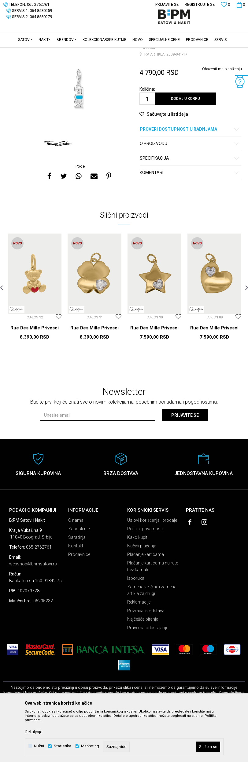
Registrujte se (200, 4)
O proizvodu (190, 191)
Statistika (62, 746)
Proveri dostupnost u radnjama (190, 177)
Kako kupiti (137, 584)
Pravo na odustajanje (147, 675)
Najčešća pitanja (142, 666)
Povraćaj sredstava (146, 658)
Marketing (90, 746)
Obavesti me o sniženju (222, 116)
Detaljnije (34, 731)
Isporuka (135, 625)
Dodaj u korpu (185, 146)
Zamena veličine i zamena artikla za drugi (151, 638)
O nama (75, 567)
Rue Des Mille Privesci (34, 375)
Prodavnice (79, 602)
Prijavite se (185, 462)
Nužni (39, 746)
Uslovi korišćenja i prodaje (152, 567)
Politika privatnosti (145, 576)
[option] (78, 138)
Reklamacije (138, 649)
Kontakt (75, 593)
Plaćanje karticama (145, 602)
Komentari (190, 220)
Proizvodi (46, 51)
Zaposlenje (79, 576)
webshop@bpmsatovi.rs (33, 611)
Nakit (63, 51)
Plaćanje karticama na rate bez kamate (152, 614)
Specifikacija (190, 206)
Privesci (79, 51)
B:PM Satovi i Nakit (18, 51)
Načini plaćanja (141, 593)
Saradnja (77, 584)
